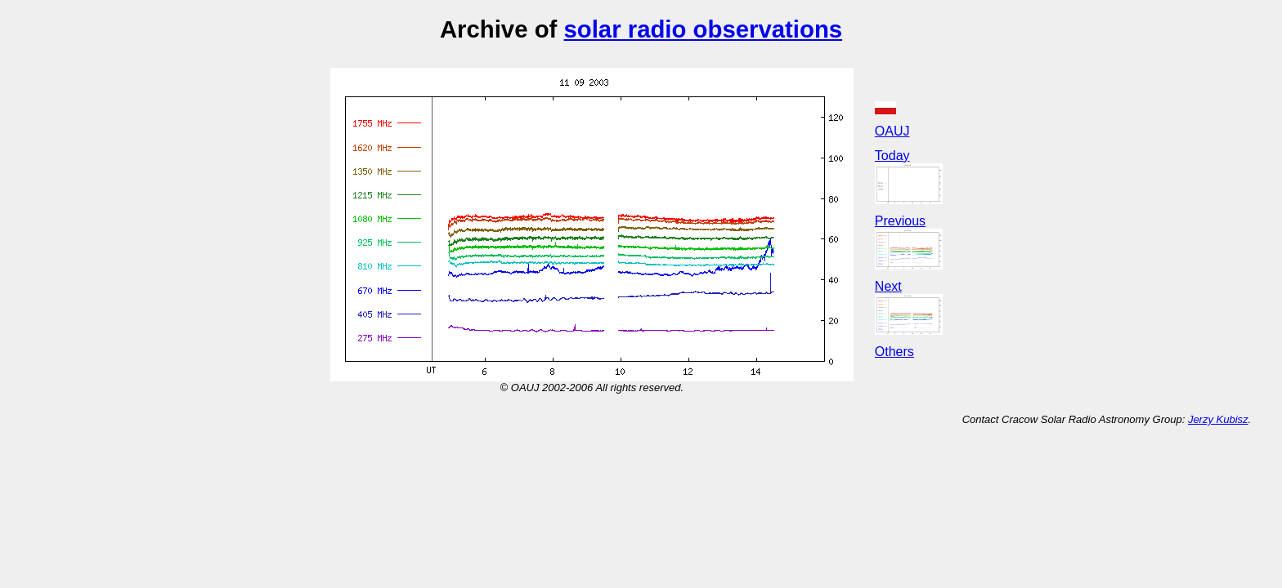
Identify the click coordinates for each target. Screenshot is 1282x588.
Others (894, 352)
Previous (900, 221)
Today (892, 156)
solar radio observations (702, 29)
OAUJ (892, 131)
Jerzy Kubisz (1218, 419)
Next (888, 286)
